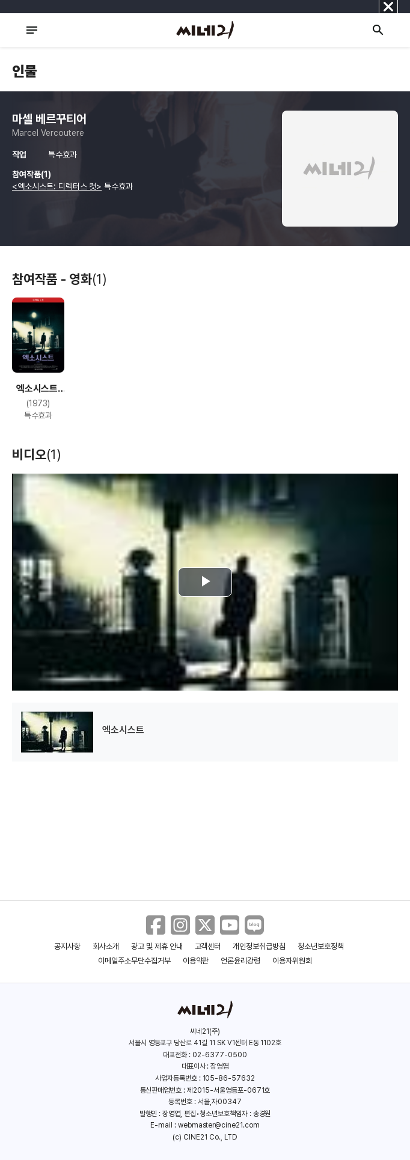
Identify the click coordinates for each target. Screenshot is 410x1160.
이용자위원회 (292, 960)
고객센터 (208, 946)
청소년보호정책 (321, 946)
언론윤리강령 (240, 960)
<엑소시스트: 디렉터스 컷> (57, 186)
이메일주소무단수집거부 (134, 960)
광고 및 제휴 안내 (157, 946)
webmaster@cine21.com (219, 1125)
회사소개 (106, 946)
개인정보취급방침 (259, 946)
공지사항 (67, 946)
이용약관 (196, 960)
